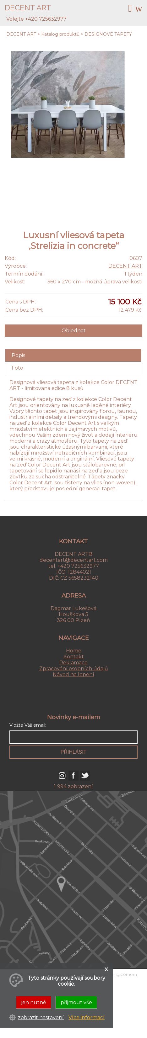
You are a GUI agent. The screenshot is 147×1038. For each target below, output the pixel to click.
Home (73, 651)
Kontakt (73, 657)
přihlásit (74, 752)
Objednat (74, 331)
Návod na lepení (73, 674)
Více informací (86, 1017)
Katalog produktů (60, 34)
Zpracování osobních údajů (73, 669)
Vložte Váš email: (27, 725)
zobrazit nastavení (41, 1017)
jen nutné (33, 1002)
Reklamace (73, 663)
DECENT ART (21, 34)
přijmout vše (76, 1002)
